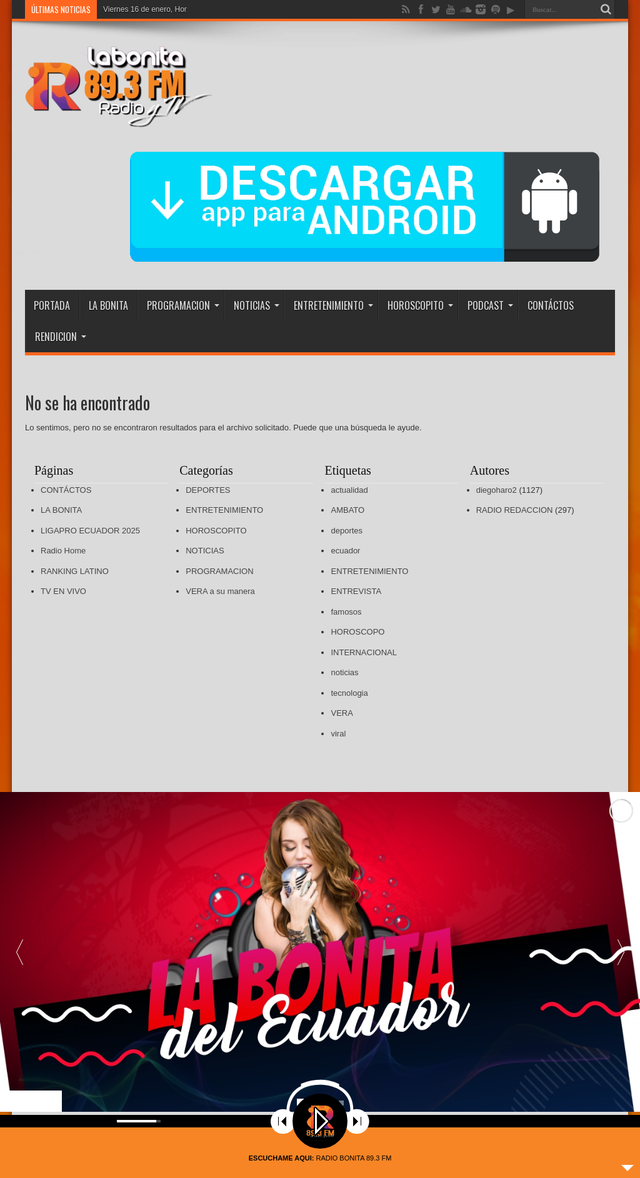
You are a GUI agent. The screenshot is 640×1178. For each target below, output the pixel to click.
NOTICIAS (256, 305)
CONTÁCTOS (551, 305)
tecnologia (349, 693)
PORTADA (52, 305)
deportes (346, 530)
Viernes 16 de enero (137, 9)
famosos (346, 611)
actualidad (349, 490)
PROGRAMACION (183, 305)
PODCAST (490, 305)
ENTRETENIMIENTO (333, 305)
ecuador (345, 550)
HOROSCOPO (357, 631)
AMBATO (347, 510)
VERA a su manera (220, 591)
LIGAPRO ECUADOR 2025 (90, 530)
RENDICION (60, 336)
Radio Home (63, 550)
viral (338, 733)
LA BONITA (108, 305)
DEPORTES (208, 490)
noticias (344, 672)
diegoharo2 (496, 490)
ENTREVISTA (356, 591)
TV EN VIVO (63, 591)
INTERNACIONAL (363, 652)
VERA (341, 713)
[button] (620, 952)
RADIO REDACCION (514, 510)
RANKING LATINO (75, 571)
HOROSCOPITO (420, 305)
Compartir (23, 252)
